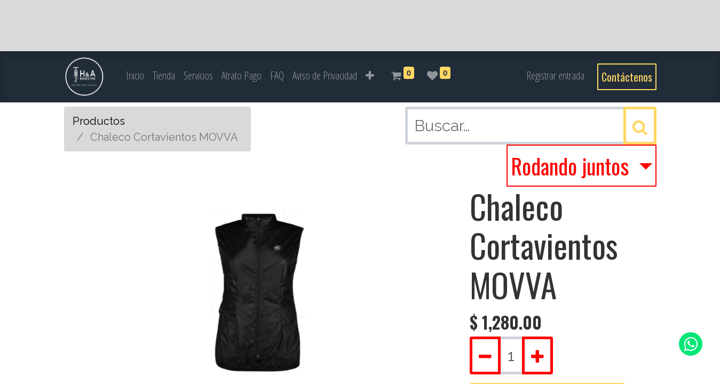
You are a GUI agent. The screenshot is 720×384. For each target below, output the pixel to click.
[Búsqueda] (639, 126)
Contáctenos (627, 77)
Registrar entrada (555, 75)
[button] (369, 75)
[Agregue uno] (537, 355)
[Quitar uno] (485, 355)
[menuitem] (135, 75)
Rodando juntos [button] (572, 166)
